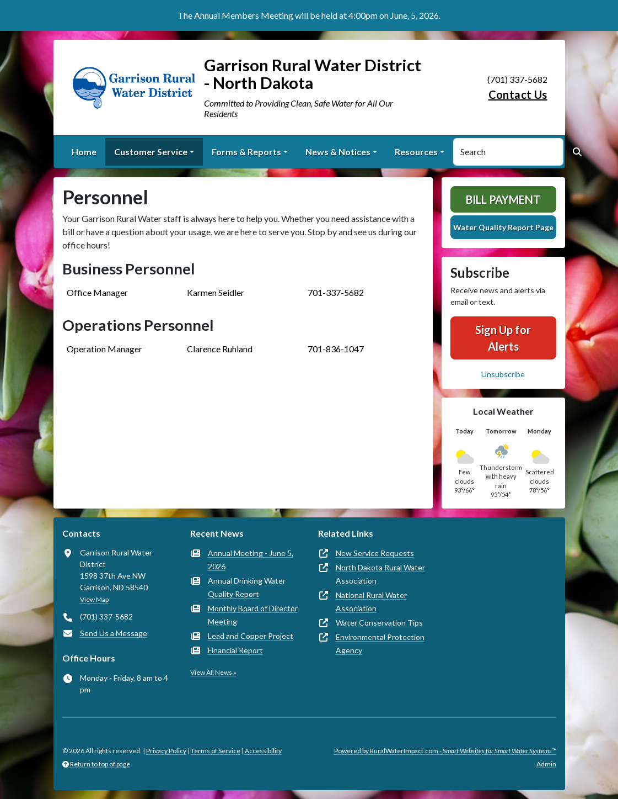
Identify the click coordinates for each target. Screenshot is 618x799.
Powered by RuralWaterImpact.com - (445, 751)
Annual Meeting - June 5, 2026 (250, 559)
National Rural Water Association (371, 601)
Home (84, 151)
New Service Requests (375, 553)
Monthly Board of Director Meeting (253, 615)
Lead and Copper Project (250, 636)
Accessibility (263, 751)
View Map (94, 599)
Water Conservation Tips (379, 622)
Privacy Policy (166, 751)
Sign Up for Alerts (503, 338)
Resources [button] (416, 151)
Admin (546, 764)
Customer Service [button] (150, 151)
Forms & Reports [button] (246, 151)
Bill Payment (503, 199)
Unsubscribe (503, 374)
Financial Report (235, 650)
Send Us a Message (113, 633)
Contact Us (517, 94)
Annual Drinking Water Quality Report (247, 587)
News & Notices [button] (337, 151)
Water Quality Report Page (503, 227)
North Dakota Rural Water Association (380, 574)
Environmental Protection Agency (380, 643)
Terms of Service (215, 751)
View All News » (213, 672)
